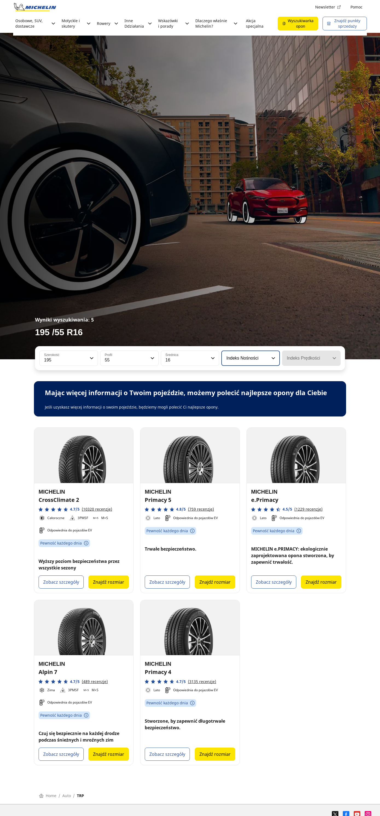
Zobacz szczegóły (61, 582)
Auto (66, 795)
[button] (91, 358)
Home (47, 795)
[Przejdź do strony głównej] (35, 7)
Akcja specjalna (254, 23)
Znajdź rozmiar (108, 582)
